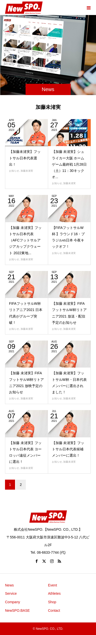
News (9, 585)
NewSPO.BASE (17, 610)
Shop (52, 602)
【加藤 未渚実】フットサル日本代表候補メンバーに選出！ (68, 449)
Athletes (54, 593)
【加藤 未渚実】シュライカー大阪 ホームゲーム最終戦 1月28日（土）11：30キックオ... (69, 164)
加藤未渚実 (27, 170)
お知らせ (14, 170)
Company (12, 602)
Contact (54, 610)
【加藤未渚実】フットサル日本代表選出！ (25, 158)
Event (52, 585)
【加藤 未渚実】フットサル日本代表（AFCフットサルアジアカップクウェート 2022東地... (25, 240)
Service (11, 593)
